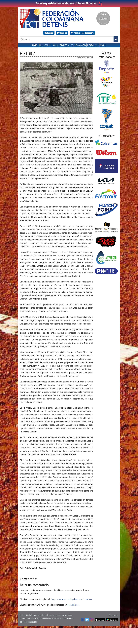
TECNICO (63, 45)
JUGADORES (92, 45)
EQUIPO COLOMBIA (78, 45)
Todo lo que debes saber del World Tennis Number (69, 3)
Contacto (24, 618)
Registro (62, 32)
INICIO (34, 45)
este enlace (73, 604)
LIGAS (54, 45)
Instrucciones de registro (82, 32)
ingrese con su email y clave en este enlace (72, 599)
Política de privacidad (38, 618)
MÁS (102, 45)
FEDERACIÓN (44, 45)
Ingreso (49, 32)
